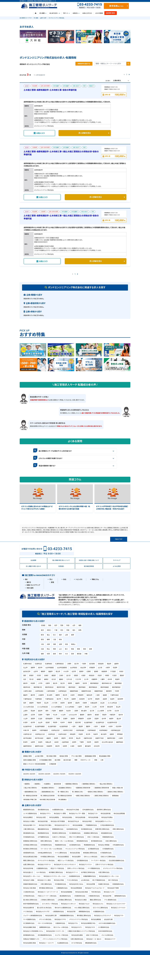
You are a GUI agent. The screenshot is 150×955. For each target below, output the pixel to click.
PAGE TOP (118, 539)
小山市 (25, 718)
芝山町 (102, 703)
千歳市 (84, 664)
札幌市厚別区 (59, 664)
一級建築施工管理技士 (71, 784)
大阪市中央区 (62, 734)
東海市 (103, 726)
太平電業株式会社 (43, 837)
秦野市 (58, 695)
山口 (60, 649)
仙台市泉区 (73, 667)
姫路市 (49, 738)
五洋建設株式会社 (93, 849)
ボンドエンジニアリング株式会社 (113, 868)
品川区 (68, 675)
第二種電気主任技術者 (48, 795)
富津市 (70, 703)
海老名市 (89, 695)
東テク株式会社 (113, 880)
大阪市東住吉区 (115, 730)
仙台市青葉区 (50, 667)
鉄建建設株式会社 (108, 837)
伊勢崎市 (81, 718)
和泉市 (95, 734)
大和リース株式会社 (93, 837)
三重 (54, 639)
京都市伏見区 (111, 738)
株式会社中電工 (87, 821)
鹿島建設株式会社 (28, 809)
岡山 (48, 649)
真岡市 (33, 718)
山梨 (66, 635)
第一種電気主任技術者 (30, 795)
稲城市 (77, 683)
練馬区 (46, 679)
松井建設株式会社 (86, 829)
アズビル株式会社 (72, 880)
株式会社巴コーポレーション (31, 876)
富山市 (119, 718)
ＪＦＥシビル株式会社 (45, 919)
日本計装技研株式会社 (105, 931)
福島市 (50, 671)
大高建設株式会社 (98, 911)
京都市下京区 (99, 738)
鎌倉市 (25, 695)
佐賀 (48, 654)
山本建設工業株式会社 (65, 900)
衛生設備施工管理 (104, 756)
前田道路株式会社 (106, 833)
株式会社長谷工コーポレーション (109, 876)
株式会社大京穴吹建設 (58, 821)
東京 (42, 630)
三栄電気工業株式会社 (48, 900)
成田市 (105, 699)
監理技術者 (57, 784)
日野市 (48, 683)
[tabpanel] (33, 36)
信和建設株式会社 (28, 853)
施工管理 (57, 760)
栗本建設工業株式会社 (84, 915)
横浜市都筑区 (116, 687)
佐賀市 (65, 746)
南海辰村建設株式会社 (30, 884)
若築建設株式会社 (57, 829)
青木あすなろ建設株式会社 (63, 907)
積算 (76, 760)
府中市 (110, 679)
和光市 (68, 711)
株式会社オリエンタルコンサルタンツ (65, 864)
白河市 (74, 671)
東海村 (97, 715)
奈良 (66, 644)
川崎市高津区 (39, 691)
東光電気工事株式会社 (30, 849)
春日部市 (110, 707)
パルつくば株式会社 (107, 935)
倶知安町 (101, 664)
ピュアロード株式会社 (61, 935)
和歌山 (73, 644)
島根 (90, 649)
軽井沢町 (78, 722)
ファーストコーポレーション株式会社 (51, 849)
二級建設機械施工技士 (48, 792)
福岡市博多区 (27, 746)
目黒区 (76, 675)
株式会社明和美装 (76, 888)
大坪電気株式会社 (28, 896)
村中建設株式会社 (60, 884)
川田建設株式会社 (42, 868)
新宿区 (31, 675)
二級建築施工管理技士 (88, 784)
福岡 (42, 654)
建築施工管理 (27, 756)
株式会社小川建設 (28, 821)
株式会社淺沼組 (75, 853)
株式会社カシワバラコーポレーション (55, 876)
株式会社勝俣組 (96, 919)
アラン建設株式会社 (110, 900)
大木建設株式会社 (108, 849)
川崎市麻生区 (62, 691)
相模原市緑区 (74, 691)
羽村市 (85, 683)
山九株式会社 (85, 880)
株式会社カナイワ (110, 939)
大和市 (72, 695)
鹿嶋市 (82, 715)
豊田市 (81, 726)
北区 (24, 679)
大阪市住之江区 (40, 734)
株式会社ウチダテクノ (44, 864)
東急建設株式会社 (82, 841)
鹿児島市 (88, 746)
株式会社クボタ (90, 927)
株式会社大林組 (59, 880)
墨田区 (54, 675)
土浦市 (25, 715)
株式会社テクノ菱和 (60, 813)
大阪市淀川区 (27, 734)
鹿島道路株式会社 (43, 829)
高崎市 (73, 718)
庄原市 (74, 742)
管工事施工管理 (51, 756)
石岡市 (40, 715)
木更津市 (82, 699)
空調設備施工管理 (90, 756)
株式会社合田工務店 (81, 892)
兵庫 (48, 644)
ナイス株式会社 (28, 911)
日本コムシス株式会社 (90, 856)
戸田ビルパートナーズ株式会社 (47, 896)
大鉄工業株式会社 (46, 884)
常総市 (104, 715)
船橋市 (74, 699)
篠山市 (78, 738)
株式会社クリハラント (85, 864)
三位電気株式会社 (28, 892)
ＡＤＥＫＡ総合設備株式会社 (107, 923)
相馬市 (81, 671)
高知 (84, 649)
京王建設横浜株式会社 (45, 935)
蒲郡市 (88, 726)
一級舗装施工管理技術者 (82, 788)
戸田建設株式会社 (91, 825)
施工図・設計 (67, 760)
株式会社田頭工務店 (29, 943)
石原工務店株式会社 (77, 939)
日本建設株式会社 (82, 860)
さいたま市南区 (69, 707)
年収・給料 (30, 588)
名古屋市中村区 (112, 722)
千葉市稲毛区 (27, 699)
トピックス (79, 579)
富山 (48, 635)
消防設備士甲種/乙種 (29, 799)
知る (64, 579)
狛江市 (62, 683)
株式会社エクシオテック (68, 904)
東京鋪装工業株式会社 (56, 872)
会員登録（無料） (110, 13)
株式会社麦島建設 (66, 892)
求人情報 (36, 18)
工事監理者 (52, 764)
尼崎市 (56, 738)
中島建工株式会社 (103, 884)
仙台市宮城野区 (62, 667)
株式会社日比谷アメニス (62, 825)
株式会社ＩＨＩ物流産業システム (33, 931)
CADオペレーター (85, 760)
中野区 (107, 675)
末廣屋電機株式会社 (89, 876)
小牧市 (95, 726)
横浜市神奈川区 (107, 683)
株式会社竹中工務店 (73, 809)
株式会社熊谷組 (80, 817)
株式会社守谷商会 (107, 817)
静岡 (48, 639)
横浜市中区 (26, 687)
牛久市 (55, 715)
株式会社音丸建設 (77, 935)
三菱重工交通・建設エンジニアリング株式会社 (81, 931)
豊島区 (122, 675)
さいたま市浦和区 (56, 707)
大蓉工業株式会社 (103, 872)
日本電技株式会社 (46, 845)
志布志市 (96, 746)
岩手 (55, 625)
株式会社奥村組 (105, 813)
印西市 (85, 703)
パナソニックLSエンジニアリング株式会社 (55, 939)
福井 (60, 635)
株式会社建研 (76, 856)
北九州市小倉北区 (107, 742)
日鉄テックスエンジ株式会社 (75, 868)
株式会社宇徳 (107, 896)
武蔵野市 (94, 679)
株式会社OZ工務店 (81, 900)
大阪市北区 (51, 734)
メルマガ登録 (99, 13)
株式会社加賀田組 (119, 813)
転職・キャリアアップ (33, 585)
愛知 (42, 639)
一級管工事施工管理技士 (82, 795)
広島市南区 (65, 742)
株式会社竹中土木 (73, 821)
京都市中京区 (88, 738)
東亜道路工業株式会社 (90, 853)
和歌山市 (48, 742)
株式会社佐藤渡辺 (63, 856)
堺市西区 (120, 734)
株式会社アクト (118, 915)
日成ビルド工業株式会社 (108, 856)
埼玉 (61, 630)
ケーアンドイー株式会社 (98, 860)
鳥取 (54, 649)
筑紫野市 (49, 746)
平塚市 (117, 691)
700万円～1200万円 (74, 774)
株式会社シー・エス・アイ (46, 943)
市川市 (66, 699)
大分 (66, 654)
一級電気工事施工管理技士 (95, 792)
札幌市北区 (38, 664)
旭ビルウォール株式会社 (61, 927)
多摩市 (70, 683)
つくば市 (63, 715)
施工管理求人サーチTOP (26, 18)
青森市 (109, 664)
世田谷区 (91, 675)
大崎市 (108, 667)
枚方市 (88, 734)
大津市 (121, 738)
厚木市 (65, 695)
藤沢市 (33, 695)
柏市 (24, 703)
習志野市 (120, 699)
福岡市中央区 (39, 746)
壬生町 (40, 718)
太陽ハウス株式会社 (92, 935)
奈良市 (40, 742)
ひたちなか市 (73, 715)
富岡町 (96, 671)
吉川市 (92, 711)
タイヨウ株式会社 (76, 943)
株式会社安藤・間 (28, 907)
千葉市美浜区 (49, 699)
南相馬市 (104, 671)
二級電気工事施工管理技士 (115, 792)
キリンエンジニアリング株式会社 (75, 849)
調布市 (25, 683)
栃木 (74, 630)
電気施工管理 (64, 756)
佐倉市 (112, 699)
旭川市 (76, 664)
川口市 (94, 707)
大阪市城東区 (103, 730)
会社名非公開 (108, 919)
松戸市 (90, 699)
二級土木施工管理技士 (30, 788)
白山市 (40, 722)
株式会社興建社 (54, 817)
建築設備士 (115, 795)
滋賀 (60, 644)
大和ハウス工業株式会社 (76, 837)
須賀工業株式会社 (118, 829)
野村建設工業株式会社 (46, 888)
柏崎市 (111, 718)
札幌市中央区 (27, 664)
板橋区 (39, 679)
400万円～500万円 (44, 774)
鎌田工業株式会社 (95, 900)
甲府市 (55, 722)
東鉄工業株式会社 (46, 841)
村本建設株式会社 (28, 837)
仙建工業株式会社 (28, 864)
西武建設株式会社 (43, 833)
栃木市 (121, 715)
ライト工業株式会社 (61, 853)
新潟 (42, 635)
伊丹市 (71, 738)
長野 (72, 635)
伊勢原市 (80, 695)
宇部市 (89, 742)
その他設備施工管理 (45, 760)
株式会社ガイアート (72, 872)
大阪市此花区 (55, 730)
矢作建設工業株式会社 (48, 856)
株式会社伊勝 (90, 884)
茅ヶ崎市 (49, 695)
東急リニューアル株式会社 (66, 860)
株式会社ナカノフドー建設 (77, 813)
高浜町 (48, 722)
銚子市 (59, 699)
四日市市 (118, 726)
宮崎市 (80, 746)
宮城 (61, 625)
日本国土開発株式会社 (45, 853)
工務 (101, 760)
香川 (66, 649)
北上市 (25, 667)
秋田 (67, 625)
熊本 (60, 654)
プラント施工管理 (76, 756)
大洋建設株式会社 (105, 853)
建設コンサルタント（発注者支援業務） (34, 764)
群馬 (79, 630)
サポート (66, 13)
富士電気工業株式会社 (30, 900)
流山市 (46, 703)
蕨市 (47, 711)
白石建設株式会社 (74, 845)
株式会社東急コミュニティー (103, 821)
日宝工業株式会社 (111, 841)
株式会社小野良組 (103, 845)
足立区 (54, 679)
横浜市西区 (118, 683)
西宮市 (63, 738)
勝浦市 (31, 703)
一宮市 (73, 726)
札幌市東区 (48, 664)
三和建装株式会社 (79, 896)
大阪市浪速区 (80, 730)
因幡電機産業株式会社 (67, 915)
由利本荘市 (26, 671)
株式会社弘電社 (67, 817)
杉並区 (114, 675)
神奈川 (49, 630)
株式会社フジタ (92, 813)
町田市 (33, 683)
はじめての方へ (54, 13)
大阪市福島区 (44, 730)
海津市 (34, 730)
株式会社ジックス (109, 892)
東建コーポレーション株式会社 (64, 841)
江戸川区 (69, 679)
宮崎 (72, 654)
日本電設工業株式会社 (30, 845)
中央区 (121, 671)
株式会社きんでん (98, 904)
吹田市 (81, 734)
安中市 (104, 718)
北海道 (43, 625)
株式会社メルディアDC (42, 911)
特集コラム (95, 579)
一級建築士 (26, 784)
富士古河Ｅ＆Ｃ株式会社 (44, 907)
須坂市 (70, 722)
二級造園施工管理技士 (65, 788)
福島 (79, 625)
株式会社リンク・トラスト (118, 907)
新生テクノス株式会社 (57, 868)
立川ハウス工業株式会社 (100, 907)
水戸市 (109, 711)
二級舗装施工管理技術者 (101, 788)
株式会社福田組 (77, 825)
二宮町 (97, 695)
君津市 (62, 703)
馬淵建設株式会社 (89, 845)
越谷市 (40, 711)
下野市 (58, 718)
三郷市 (76, 711)
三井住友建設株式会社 (107, 825)
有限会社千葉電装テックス (31, 939)
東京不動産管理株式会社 (31, 904)
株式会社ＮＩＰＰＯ (60, 919)
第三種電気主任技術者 (65, 795)
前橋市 (65, 718)
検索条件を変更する (84, 63)
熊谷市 (87, 707)
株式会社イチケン (45, 813)
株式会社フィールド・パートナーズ (48, 892)
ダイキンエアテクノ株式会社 (46, 860)
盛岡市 (116, 664)
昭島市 (117, 679)
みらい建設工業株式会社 (81, 907)
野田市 (97, 699)
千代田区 (113, 671)
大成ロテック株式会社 (59, 837)
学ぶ (50, 579)
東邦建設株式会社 (28, 935)
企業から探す (43, 18)
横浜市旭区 (71, 687)
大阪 (42, 644)
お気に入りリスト (87, 13)
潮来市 (89, 715)
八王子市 (78, 679)
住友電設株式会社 (72, 829)
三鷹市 (102, 679)
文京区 (39, 675)
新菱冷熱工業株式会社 (102, 829)
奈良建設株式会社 (118, 884)
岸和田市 (72, 734)
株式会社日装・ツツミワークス (55, 931)
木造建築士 (47, 784)
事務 (95, 760)
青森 (49, 625)
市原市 (39, 703)
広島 (42, 649)
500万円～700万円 (59, 774)
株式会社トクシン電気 (44, 880)
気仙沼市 (83, 667)
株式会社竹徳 (71, 911)
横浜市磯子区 (38, 687)
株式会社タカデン (76, 927)
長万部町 (92, 664)
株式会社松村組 (43, 821)
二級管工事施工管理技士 (101, 795)
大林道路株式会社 (118, 845)
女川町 (100, 667)
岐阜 (60, 639)
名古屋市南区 (64, 726)
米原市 (33, 742)
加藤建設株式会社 (44, 927)
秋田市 (115, 667)
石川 (54, 635)
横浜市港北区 (49, 687)
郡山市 (58, 671)
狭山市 (118, 707)
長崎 (54, 654)
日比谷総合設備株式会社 (116, 860)
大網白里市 (93, 703)
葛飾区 (61, 679)
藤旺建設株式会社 (90, 943)
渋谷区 (100, 675)
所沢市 (102, 707)
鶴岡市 (43, 671)
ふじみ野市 (100, 711)
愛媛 (78, 649)
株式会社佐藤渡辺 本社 (88, 923)
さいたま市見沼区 (42, 707)
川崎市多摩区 (51, 691)
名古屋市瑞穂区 (40, 726)
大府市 (110, 726)
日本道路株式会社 (88, 809)
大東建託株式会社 (94, 896)
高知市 (96, 742)
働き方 (29, 582)
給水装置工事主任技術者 (47, 799)
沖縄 (85, 654)
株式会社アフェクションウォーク (94, 888)
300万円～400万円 (29, 774)
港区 (24, 675)
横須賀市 (109, 691)
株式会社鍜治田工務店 (30, 856)
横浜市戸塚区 (61, 687)
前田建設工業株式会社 (91, 833)
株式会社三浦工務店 (29, 888)
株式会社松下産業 (113, 888)
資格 (52, 582)
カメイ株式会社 (41, 872)
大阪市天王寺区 (68, 730)
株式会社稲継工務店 (29, 927)
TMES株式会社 (96, 892)
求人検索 (42, 13)
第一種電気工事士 (63, 792)
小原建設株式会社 (58, 911)
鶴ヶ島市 (84, 711)
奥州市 (40, 667)
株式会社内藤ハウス (29, 825)
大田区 (83, 675)
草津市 (25, 742)
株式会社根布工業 (51, 915)
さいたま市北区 (112, 703)
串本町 (56, 742)
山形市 (36, 671)
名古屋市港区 (52, 726)
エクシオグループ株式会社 (50, 904)
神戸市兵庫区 (27, 738)
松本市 (62, 722)
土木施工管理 (39, 756)
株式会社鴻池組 (93, 817)
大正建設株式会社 (62, 943)
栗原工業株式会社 (28, 860)
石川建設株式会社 (74, 833)
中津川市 (26, 730)
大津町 (72, 746)
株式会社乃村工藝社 (45, 825)
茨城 (67, 630)
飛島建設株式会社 (60, 845)
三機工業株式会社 (28, 829)
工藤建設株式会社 (62, 888)
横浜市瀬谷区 (93, 687)
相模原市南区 (98, 691)
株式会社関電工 (28, 817)
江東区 (61, 675)
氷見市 (25, 722)
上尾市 (25, 711)
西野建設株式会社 (84, 911)
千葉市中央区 (114, 695)
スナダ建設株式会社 (94, 868)
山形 (74, 625)
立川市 (86, 679)
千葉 (55, 630)
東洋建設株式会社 (96, 841)
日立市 (117, 711)
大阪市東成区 (91, 730)
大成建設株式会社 (57, 809)
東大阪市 (103, 734)
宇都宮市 (112, 715)
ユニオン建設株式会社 (30, 813)
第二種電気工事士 (77, 792)
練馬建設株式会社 (120, 896)
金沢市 (33, 722)
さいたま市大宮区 (28, 707)
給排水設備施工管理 (29, 760)
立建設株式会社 (60, 923)
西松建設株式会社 (28, 833)
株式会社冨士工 (28, 872)
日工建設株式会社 (28, 923)
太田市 (89, 718)
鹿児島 (79, 654)
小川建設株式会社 (103, 927)
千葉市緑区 (38, 699)
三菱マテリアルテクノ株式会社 (104, 864)
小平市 (40, 683)
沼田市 (96, 718)
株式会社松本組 (28, 868)
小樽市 (69, 664)
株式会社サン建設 (28, 880)
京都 (54, 644)
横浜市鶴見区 (94, 683)
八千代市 (54, 703)
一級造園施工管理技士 (48, 788)
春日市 (57, 746)
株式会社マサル (73, 923)
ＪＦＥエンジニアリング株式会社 (78, 919)
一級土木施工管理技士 (106, 784)
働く (26, 579)
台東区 (46, 675)
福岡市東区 (119, 742)
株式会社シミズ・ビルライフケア (115, 904)
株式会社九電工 (41, 817)
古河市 (33, 715)
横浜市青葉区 (104, 687)
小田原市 (41, 695)
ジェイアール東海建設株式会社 (32, 915)
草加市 (33, 711)
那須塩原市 (49, 718)
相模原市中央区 (86, 691)
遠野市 (33, 667)
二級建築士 (37, 784)
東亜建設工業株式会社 (30, 841)
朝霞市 (61, 711)
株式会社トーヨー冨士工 (93, 939)
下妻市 (48, 715)
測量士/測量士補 (117, 788)
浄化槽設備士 (62, 799)
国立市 (55, 683)
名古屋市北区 (100, 722)
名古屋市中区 (27, 726)
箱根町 (105, 695)
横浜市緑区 (82, 687)
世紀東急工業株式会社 (59, 833)
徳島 (72, 649)
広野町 (89, 671)
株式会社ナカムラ (84, 904)
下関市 (81, 742)
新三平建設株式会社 (99, 880)
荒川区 (31, 679)
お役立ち (76, 13)
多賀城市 (92, 667)
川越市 (80, 707)
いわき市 (66, 671)
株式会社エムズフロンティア (102, 915)
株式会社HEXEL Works (76, 884)
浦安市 (77, 703)
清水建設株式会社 (43, 809)
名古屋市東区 (88, 722)
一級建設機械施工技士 (30, 792)
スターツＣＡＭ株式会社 (45, 923)
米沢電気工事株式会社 (88, 872)
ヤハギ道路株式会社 (29, 919)
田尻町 (112, 734)
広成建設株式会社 (74, 876)
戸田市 (54, 711)
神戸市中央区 (39, 738)
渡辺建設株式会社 (65, 896)
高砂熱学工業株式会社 (104, 809)
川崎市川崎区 (27, 691)
